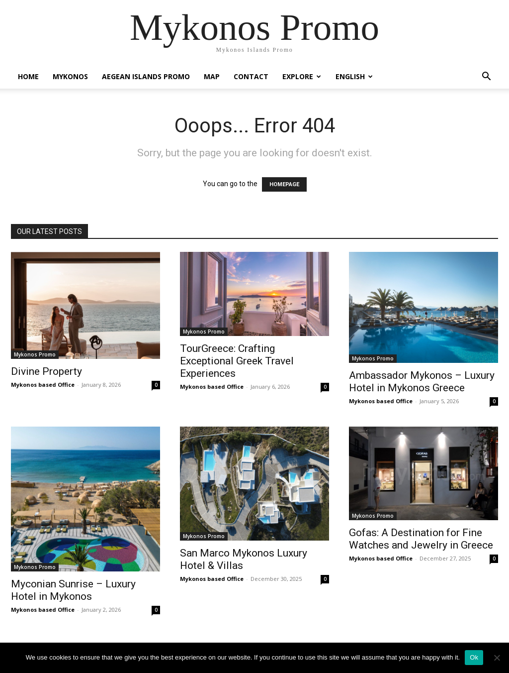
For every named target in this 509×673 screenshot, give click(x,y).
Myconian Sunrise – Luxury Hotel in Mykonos (73, 590)
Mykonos (70, 76)
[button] (486, 77)
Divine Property (46, 371)
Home (28, 76)
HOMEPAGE (284, 184)
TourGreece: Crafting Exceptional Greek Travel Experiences (237, 360)
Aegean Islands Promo (146, 76)
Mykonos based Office (43, 384)
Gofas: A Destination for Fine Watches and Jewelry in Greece (421, 539)
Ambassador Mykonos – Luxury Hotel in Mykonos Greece (422, 381)
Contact (251, 76)
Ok (474, 657)
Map (212, 76)
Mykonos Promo (35, 354)
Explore (301, 76)
